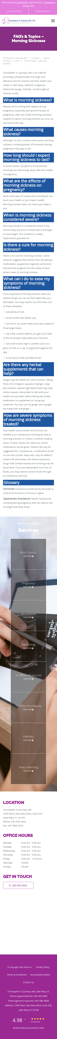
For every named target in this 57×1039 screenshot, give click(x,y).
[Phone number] (18, 885)
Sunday (25, 867)
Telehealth (22, 2)
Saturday (25, 863)
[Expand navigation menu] (53, 21)
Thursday (25, 855)
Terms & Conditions (17, 974)
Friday (25, 859)
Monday (25, 843)
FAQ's (17, 60)
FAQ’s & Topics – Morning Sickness (25, 62)
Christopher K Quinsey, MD (15, 58)
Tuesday (25, 847)
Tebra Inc (28, 967)
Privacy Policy (43, 967)
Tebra (41, 1027)
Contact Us (28, 982)
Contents (35, 58)
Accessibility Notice (40, 974)
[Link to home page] (24, 21)
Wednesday (25, 851)
